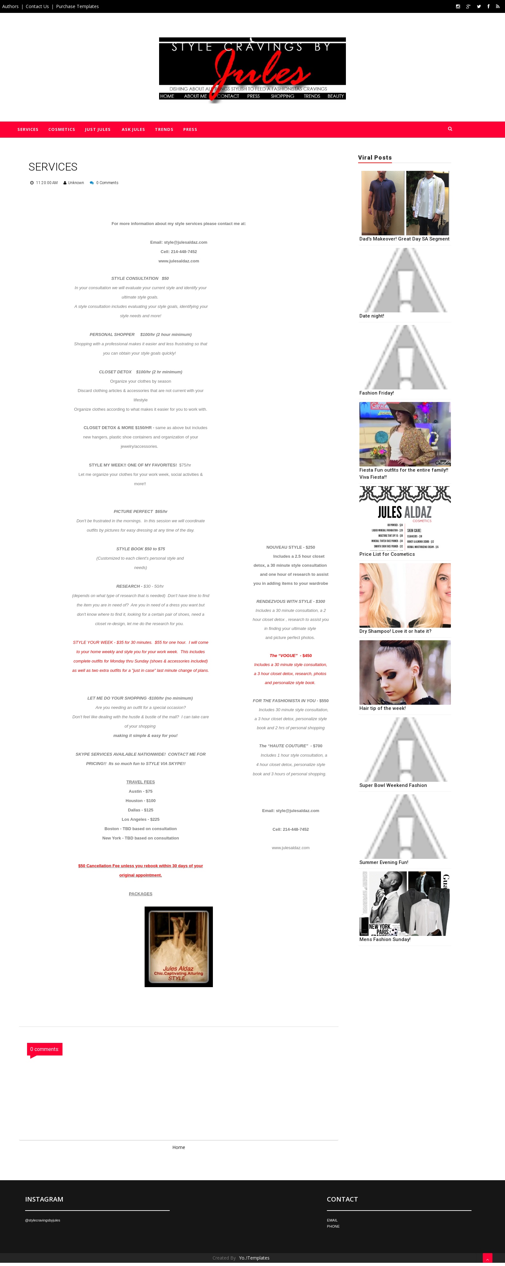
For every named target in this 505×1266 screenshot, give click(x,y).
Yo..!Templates (254, 1258)
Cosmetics (61, 129)
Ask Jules (133, 129)
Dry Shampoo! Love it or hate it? (395, 631)
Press (190, 129)
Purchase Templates (77, 6)
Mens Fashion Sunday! (385, 939)
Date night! (371, 316)
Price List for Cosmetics (387, 554)
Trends (164, 129)
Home (178, 1147)
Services (28, 129)
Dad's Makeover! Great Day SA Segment (404, 239)
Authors (10, 6)
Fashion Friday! (376, 393)
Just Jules (97, 129)
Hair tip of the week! (382, 708)
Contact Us (37, 6)
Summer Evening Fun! (383, 862)
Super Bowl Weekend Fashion (393, 785)
